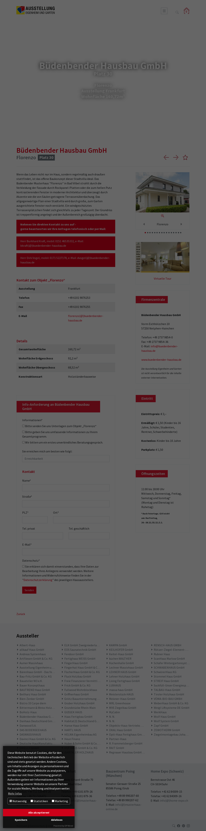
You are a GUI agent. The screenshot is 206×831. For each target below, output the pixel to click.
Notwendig (18, 801)
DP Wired (69, 825)
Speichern (21, 820)
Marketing (60, 801)
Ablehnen (56, 820)
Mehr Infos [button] (15, 793)
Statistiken (39, 801)
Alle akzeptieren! (38, 812)
